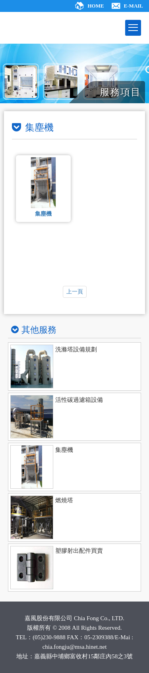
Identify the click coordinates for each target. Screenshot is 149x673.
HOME (95, 6)
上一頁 (74, 292)
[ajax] (74, 366)
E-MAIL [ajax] (133, 6)
